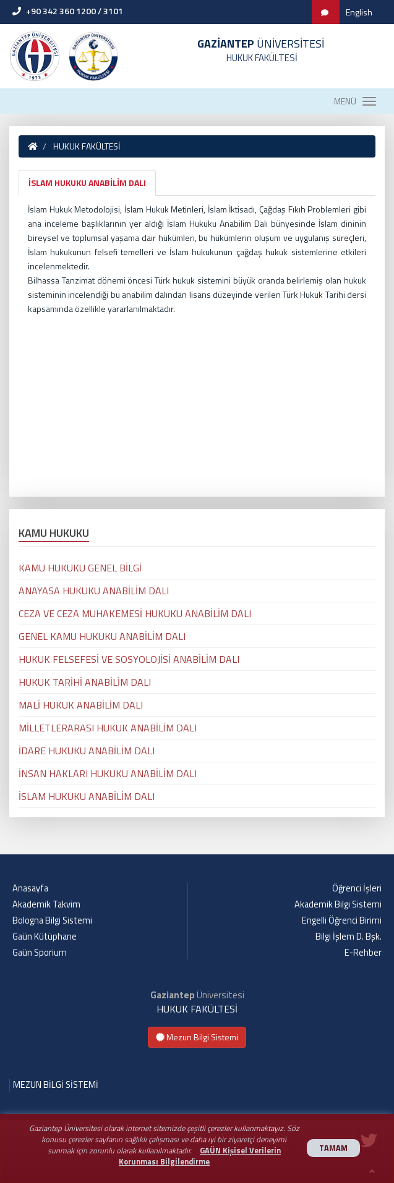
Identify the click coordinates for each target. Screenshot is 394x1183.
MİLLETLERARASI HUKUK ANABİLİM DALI (108, 727)
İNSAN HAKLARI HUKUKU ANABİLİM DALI (108, 773)
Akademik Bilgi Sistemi (338, 904)
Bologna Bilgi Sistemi (52, 920)
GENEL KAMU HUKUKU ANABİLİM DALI (102, 636)
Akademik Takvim (46, 904)
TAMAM (333, 1148)
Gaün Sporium (39, 952)
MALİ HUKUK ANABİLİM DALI (81, 704)
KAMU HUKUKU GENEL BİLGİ (80, 567)
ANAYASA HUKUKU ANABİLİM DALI (94, 590)
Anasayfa (30, 888)
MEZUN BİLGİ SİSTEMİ (55, 1085)
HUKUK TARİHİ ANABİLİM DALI (85, 682)
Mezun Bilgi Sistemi (197, 1036)
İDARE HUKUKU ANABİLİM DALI (87, 750)
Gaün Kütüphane (44, 936)
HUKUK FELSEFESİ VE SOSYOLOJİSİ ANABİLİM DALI (129, 659)
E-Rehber (363, 952)
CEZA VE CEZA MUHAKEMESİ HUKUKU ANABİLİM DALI (135, 613)
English (359, 12)
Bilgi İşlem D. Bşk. (348, 936)
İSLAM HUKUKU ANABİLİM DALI (87, 182)
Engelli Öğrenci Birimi (342, 920)
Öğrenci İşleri (357, 888)
